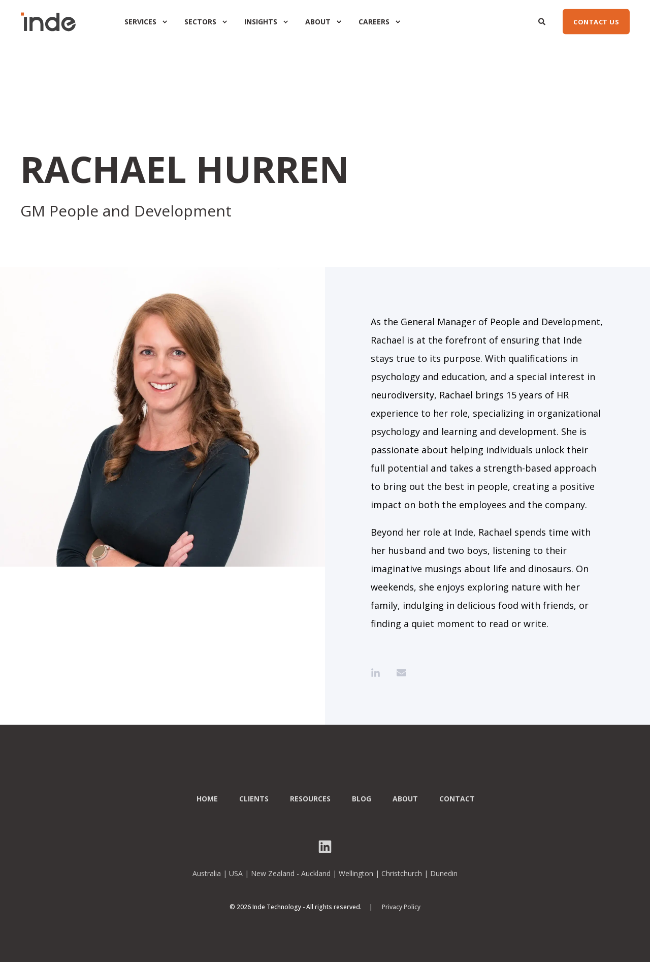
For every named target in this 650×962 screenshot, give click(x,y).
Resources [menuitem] (310, 798)
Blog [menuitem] (361, 798)
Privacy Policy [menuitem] (401, 907)
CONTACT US (596, 21)
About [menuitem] (405, 798)
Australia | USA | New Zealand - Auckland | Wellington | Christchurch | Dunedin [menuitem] (325, 873)
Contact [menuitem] (457, 798)
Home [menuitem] (207, 798)
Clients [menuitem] (254, 798)
